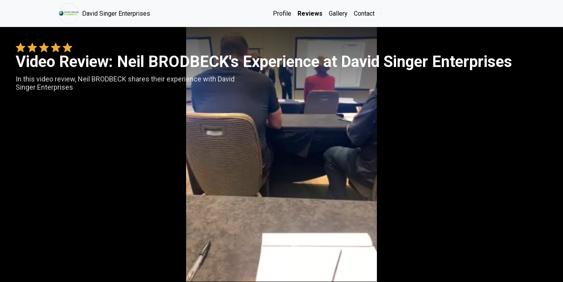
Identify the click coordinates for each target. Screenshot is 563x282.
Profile (282, 13)
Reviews (310, 13)
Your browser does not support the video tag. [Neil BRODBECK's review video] (281, 154)
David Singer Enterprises (104, 13)
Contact (364, 13)
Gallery (338, 13)
